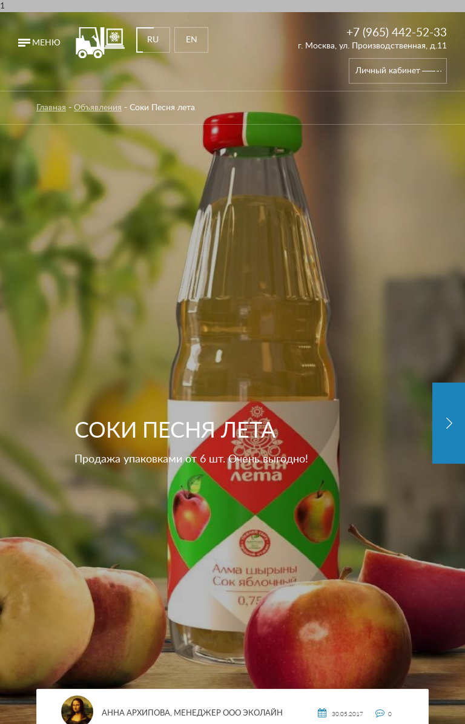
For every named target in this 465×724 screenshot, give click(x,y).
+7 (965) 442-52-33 (396, 33)
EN (191, 40)
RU (153, 40)
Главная (51, 108)
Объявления (98, 108)
